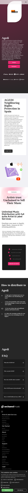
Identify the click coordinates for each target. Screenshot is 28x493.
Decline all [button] (20, 490)
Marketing (4, 422)
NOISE (3, 438)
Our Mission (4, 436)
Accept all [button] (7, 490)
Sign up (3, 428)
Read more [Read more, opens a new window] (13, 477)
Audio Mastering (5, 424)
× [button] (26, 471)
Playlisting (4, 420)
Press (3, 439)
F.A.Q (3, 445)
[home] (9, 2)
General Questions (6, 451)
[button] (26, 2)
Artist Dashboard (5, 430)
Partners (3, 461)
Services (3, 454)
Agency (3, 441)
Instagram (14, 66)
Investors (4, 459)
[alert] (14, 481)
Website (14, 62)
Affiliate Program (5, 464)
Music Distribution (5, 416)
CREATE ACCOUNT (14, 263)
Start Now (8, 151)
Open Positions (5, 462)
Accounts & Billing (5, 449)
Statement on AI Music (6, 468)
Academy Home (5, 453)
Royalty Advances (6, 418)
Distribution (14, 192)
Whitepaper (4, 434)
